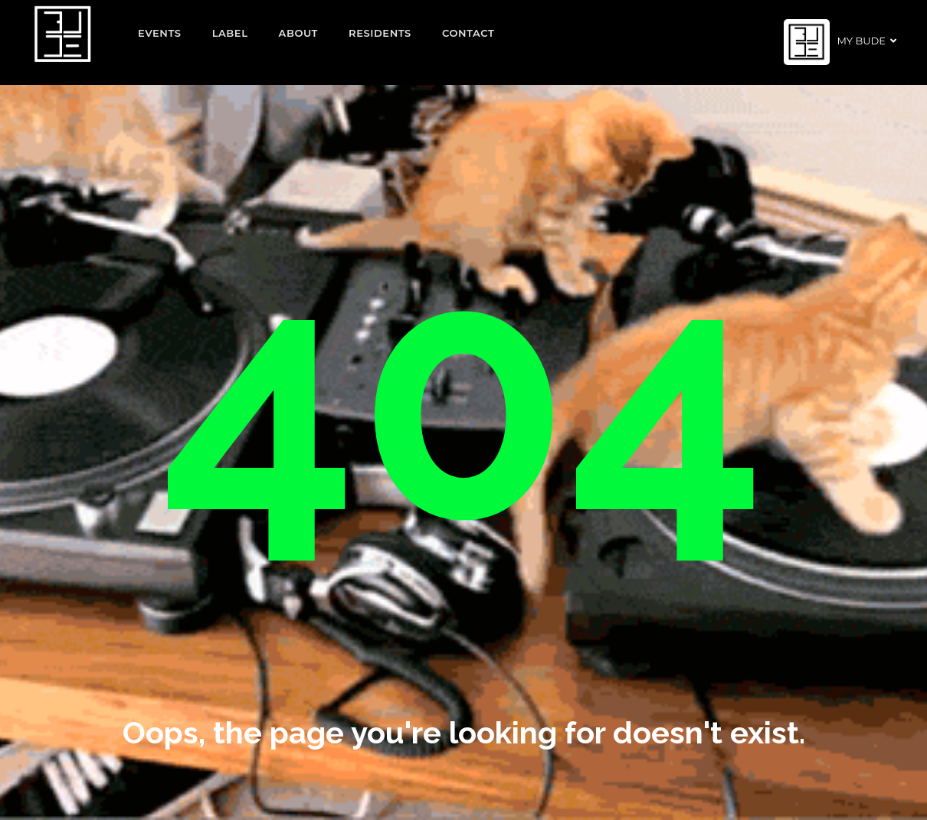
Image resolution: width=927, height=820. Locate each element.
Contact (468, 33)
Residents (380, 33)
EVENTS (160, 33)
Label (230, 33)
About (299, 33)
